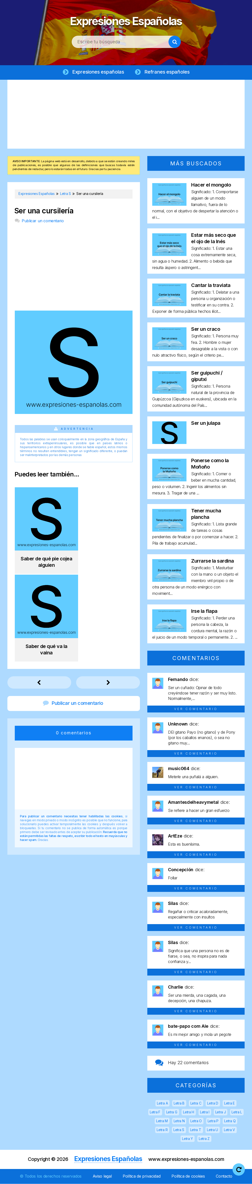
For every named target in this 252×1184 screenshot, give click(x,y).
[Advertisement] (126, 114)
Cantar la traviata (210, 285)
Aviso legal (102, 1176)
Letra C (196, 1103)
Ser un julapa (205, 423)
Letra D (212, 1103)
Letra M (162, 1121)
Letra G (171, 1112)
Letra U (212, 1130)
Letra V (229, 1130)
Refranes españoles (166, 72)
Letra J (220, 1112)
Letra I (204, 1112)
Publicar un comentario (43, 221)
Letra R (162, 1130)
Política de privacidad (141, 1176)
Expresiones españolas (98, 72)
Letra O (196, 1121)
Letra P (213, 1121)
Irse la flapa (204, 611)
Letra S (178, 1130)
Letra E (229, 1103)
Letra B (179, 1103)
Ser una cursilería (43, 211)
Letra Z (204, 1139)
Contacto (224, 1176)
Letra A (162, 1103)
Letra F (155, 1112)
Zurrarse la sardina (212, 561)
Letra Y (187, 1139)
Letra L (237, 1112)
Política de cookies (188, 1176)
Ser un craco (205, 329)
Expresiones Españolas (126, 20)
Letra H (188, 1112)
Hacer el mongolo (211, 185)
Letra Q (229, 1121)
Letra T (195, 1130)
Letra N (179, 1121)
